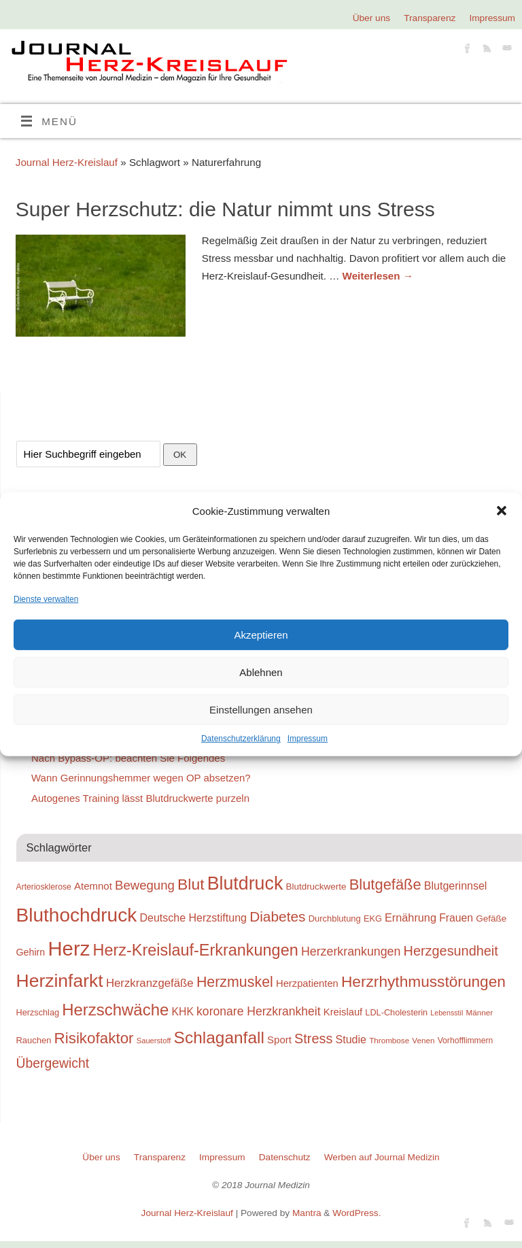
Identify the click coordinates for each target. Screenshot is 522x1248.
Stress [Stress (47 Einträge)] (313, 1038)
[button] (501, 511)
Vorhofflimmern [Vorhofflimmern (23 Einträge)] (465, 1040)
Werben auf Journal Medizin (382, 1157)
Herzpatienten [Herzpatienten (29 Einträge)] (307, 983)
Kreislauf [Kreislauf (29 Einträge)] (343, 1012)
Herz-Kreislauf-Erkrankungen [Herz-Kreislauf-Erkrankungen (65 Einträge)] (195, 950)
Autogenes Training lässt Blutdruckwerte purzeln (140, 798)
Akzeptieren (261, 635)
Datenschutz (285, 1157)
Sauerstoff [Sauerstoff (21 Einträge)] (154, 1040)
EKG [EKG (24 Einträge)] (373, 918)
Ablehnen (260, 672)
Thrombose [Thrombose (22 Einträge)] (389, 1040)
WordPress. (356, 1213)
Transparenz (429, 18)
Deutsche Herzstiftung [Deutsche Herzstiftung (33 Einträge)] (193, 917)
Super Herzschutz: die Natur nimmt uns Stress (225, 209)
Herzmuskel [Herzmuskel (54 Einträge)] (234, 982)
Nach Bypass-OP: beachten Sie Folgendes (128, 758)
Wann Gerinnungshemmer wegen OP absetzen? (141, 777)
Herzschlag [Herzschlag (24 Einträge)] (38, 1012)
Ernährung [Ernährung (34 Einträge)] (410, 917)
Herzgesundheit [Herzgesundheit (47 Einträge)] (451, 950)
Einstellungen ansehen (261, 709)
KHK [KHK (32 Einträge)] (182, 1011)
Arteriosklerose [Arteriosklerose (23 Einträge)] (43, 887)
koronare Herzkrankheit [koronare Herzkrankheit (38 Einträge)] (258, 1011)
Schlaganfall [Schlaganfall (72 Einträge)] (219, 1037)
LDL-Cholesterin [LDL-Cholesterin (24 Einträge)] (396, 1012)
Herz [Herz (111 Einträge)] (69, 948)
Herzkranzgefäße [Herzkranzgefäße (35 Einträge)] (150, 983)
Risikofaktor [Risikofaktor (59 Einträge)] (94, 1038)
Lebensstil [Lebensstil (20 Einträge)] (446, 1013)
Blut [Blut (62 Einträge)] (191, 884)
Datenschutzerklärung (241, 738)
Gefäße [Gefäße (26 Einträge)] (491, 918)
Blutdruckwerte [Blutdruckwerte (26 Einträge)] (315, 886)
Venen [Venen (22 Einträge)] (423, 1040)
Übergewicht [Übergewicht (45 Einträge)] (53, 1063)
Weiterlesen (378, 276)
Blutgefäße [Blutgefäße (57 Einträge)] (385, 884)
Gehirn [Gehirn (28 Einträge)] (31, 952)
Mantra (306, 1213)
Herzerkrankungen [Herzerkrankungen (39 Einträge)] (351, 951)
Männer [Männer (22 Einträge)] (479, 1012)
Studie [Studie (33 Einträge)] (351, 1039)
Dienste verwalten (46, 599)
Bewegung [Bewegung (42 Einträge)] (145, 885)
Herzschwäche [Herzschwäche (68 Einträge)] (115, 1009)
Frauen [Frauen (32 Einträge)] (456, 918)
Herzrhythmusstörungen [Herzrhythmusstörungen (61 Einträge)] (423, 981)
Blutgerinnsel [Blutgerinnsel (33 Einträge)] (455, 885)
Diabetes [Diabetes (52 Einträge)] (277, 916)
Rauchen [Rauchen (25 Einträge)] (34, 1040)
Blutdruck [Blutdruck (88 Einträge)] (245, 883)
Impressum (308, 738)
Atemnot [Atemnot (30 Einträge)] (93, 886)
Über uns (371, 18)
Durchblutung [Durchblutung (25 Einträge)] (335, 918)
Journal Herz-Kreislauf (67, 162)
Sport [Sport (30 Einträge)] (279, 1039)
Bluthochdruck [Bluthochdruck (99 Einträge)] (76, 915)
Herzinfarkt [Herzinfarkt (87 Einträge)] (59, 981)
